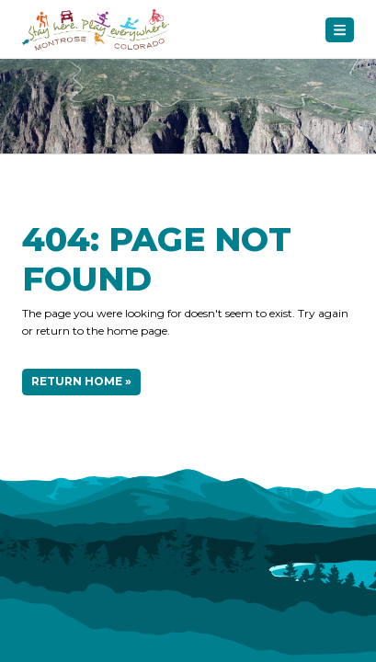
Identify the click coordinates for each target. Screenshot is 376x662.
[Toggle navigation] (339, 29)
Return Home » (81, 381)
